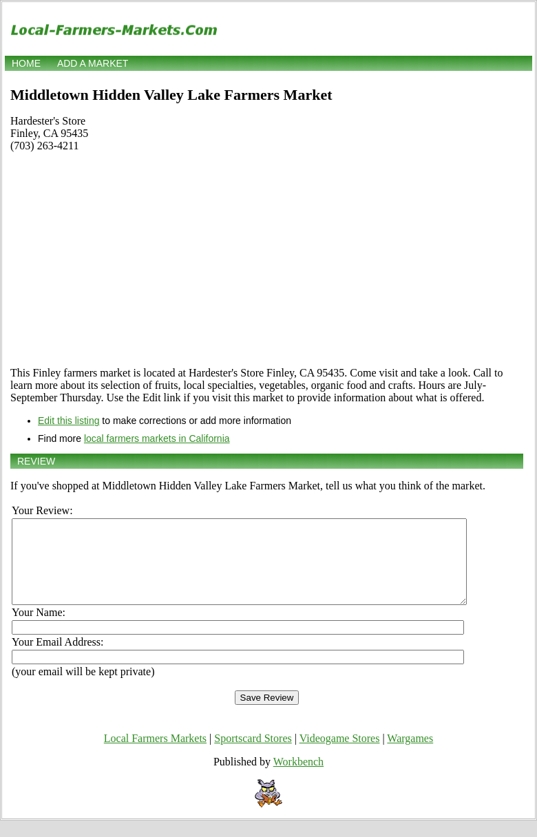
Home (26, 63)
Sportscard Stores (252, 755)
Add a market (92, 63)
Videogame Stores (339, 755)
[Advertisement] (266, 259)
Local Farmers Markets (155, 755)
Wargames (410, 755)
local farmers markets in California (157, 438)
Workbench (298, 778)
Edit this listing (68, 420)
